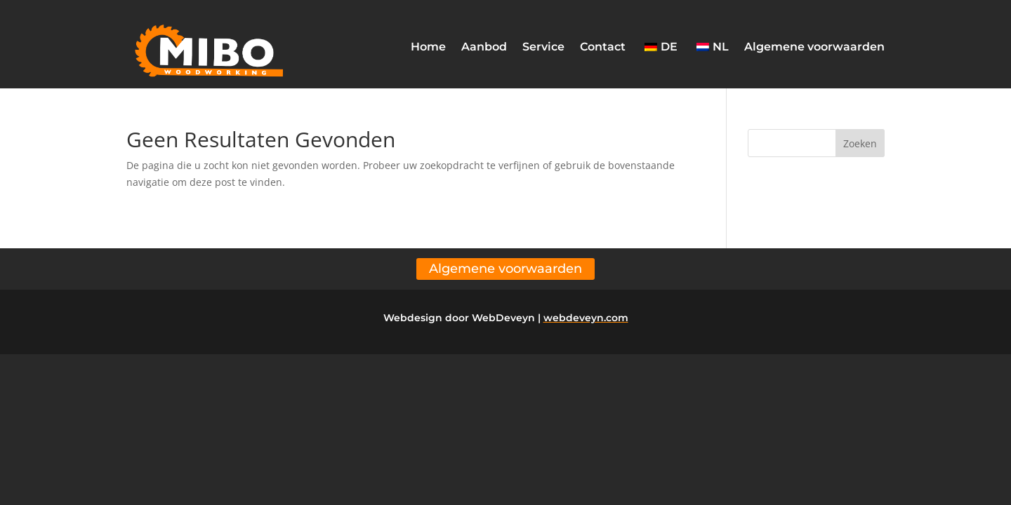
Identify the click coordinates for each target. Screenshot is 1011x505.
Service (543, 46)
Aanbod (484, 46)
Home (428, 46)
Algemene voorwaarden (814, 46)
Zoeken (860, 143)
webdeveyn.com (585, 317)
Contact (603, 46)
